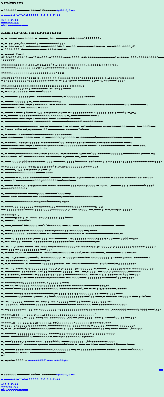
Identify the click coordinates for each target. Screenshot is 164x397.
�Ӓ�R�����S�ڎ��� (14, 25)
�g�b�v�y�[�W (65, 10)
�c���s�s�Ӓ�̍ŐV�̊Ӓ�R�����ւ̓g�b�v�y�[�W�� (30, 15)
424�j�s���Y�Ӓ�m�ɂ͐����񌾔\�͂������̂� (31, 33)
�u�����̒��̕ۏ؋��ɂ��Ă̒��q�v (48, 360)
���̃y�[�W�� (10, 23)
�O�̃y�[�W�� (9, 20)
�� (161, 370)
